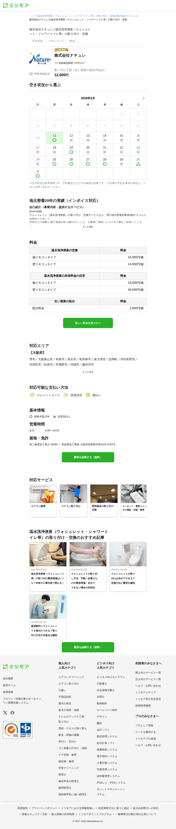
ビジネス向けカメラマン (111, 676)
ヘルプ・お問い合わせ (148, 685)
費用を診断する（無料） (88, 457)
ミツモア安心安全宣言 (148, 698)
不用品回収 (64, 696)
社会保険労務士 (106, 690)
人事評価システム (107, 762)
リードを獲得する (145, 732)
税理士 (62, 774)
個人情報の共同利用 (62, 814)
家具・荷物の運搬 (68, 734)
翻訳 (99, 723)
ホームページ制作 (107, 710)
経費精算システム (107, 749)
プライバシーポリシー (44, 808)
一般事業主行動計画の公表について (136, 814)
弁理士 (100, 696)
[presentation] (37, 41)
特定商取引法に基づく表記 (113, 808)
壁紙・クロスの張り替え (72, 728)
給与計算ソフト (106, 743)
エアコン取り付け (68, 683)
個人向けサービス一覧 (148, 672)
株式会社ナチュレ (126, 15)
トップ (32, 15)
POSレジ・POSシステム (111, 782)
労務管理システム (107, 769)
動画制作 (102, 703)
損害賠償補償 (143, 705)
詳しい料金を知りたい (88, 323)
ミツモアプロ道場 (145, 738)
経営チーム (9, 685)
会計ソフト (103, 729)
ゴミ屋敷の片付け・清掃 (72, 748)
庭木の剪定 (64, 703)
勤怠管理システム (107, 736)
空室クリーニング (68, 767)
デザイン (102, 716)
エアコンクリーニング (71, 676)
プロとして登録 (144, 725)
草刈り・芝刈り (67, 741)
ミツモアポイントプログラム (95, 814)
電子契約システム (107, 756)
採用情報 (8, 692)
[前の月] (32, 98)
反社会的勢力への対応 (146, 808)
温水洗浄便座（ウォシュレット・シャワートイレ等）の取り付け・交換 (76, 15)
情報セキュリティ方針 (34, 814)
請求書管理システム (108, 776)
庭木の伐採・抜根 (68, 710)
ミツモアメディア (145, 692)
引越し (62, 690)
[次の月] (144, 98)
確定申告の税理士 (68, 781)
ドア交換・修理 (67, 754)
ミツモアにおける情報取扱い (77, 808)
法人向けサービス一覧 (148, 679)
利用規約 (22, 808)
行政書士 (102, 683)
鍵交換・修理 (66, 761)
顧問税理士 (64, 787)
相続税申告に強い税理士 (72, 794)
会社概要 (8, 678)
